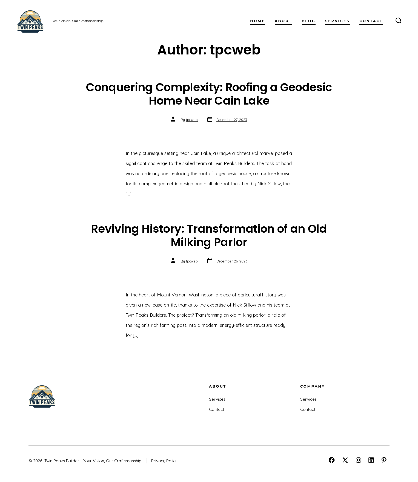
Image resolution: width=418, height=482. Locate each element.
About (283, 21)
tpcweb (192, 119)
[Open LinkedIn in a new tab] (371, 460)
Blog (309, 21)
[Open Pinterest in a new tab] (384, 460)
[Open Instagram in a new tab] (358, 460)
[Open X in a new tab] (345, 460)
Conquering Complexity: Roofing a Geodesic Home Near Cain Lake (209, 93)
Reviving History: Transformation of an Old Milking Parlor (209, 235)
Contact (371, 21)
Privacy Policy (164, 460)
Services (337, 21)
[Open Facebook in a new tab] (331, 460)
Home (257, 21)
